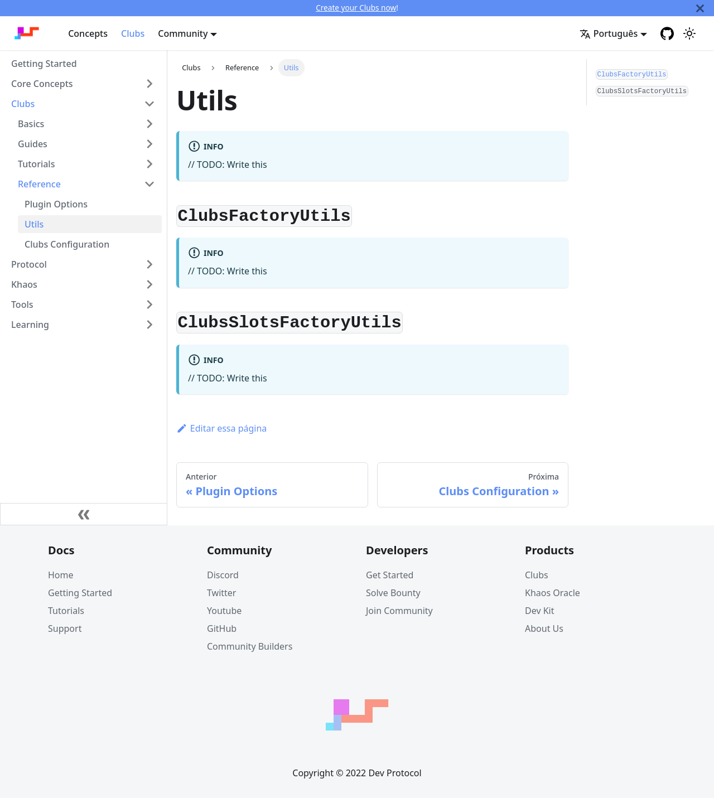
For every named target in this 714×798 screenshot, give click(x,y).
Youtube (224, 610)
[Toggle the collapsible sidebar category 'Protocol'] (149, 264)
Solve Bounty (393, 593)
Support (64, 628)
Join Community (399, 610)
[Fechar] (700, 8)
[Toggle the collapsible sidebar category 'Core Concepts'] (149, 84)
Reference (39, 184)
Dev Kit (539, 610)
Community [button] (183, 33)
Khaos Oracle (552, 593)
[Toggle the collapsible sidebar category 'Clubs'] (149, 104)
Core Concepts (42, 84)
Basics (31, 124)
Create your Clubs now (356, 7)
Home (61, 575)
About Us (544, 628)
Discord (223, 575)
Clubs (132, 33)
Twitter (221, 593)
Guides (32, 144)
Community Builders (249, 646)
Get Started (389, 575)
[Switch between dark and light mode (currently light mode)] (689, 33)
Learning (30, 324)
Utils (34, 224)
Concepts (88, 33)
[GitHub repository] (667, 33)
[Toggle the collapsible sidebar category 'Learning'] (149, 324)
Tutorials (36, 164)
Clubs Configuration (67, 244)
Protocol (29, 264)
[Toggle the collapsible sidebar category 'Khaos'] (149, 284)
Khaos (24, 284)
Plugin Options (56, 204)
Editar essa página (221, 428)
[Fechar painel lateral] (83, 514)
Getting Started (44, 63)
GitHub (222, 628)
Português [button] (609, 33)
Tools (22, 304)
